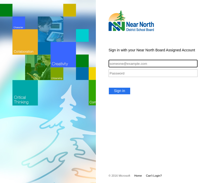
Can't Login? (154, 175)
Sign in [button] (119, 91)
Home (138, 175)
